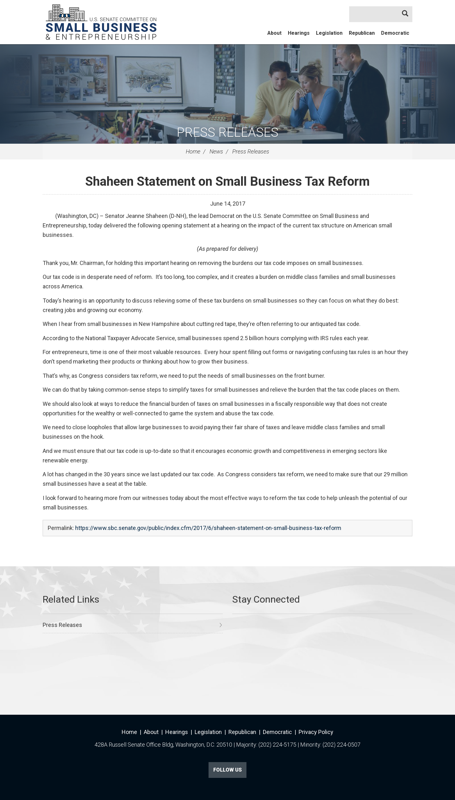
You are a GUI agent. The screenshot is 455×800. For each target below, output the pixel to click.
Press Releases (227, 132)
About (274, 33)
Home (193, 151)
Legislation (329, 33)
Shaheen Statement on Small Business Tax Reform (227, 181)
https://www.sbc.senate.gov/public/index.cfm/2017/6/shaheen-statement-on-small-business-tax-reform (208, 528)
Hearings (299, 33)
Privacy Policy (316, 732)
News (216, 151)
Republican (362, 33)
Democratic (395, 33)
